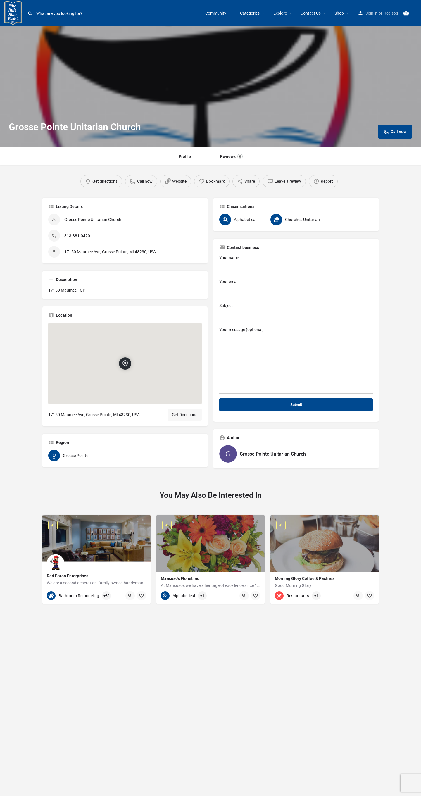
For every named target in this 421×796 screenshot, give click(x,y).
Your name (296, 264)
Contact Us (311, 13)
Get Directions (184, 414)
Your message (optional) (296, 360)
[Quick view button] (130, 595)
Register (391, 13)
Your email (296, 288)
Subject (296, 312)
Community (215, 13)
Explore (280, 13)
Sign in (371, 13)
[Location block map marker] (125, 363)
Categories (250, 13)
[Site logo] (13, 12)
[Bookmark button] (141, 595)
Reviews (231, 156)
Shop (339, 13)
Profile (185, 156)
